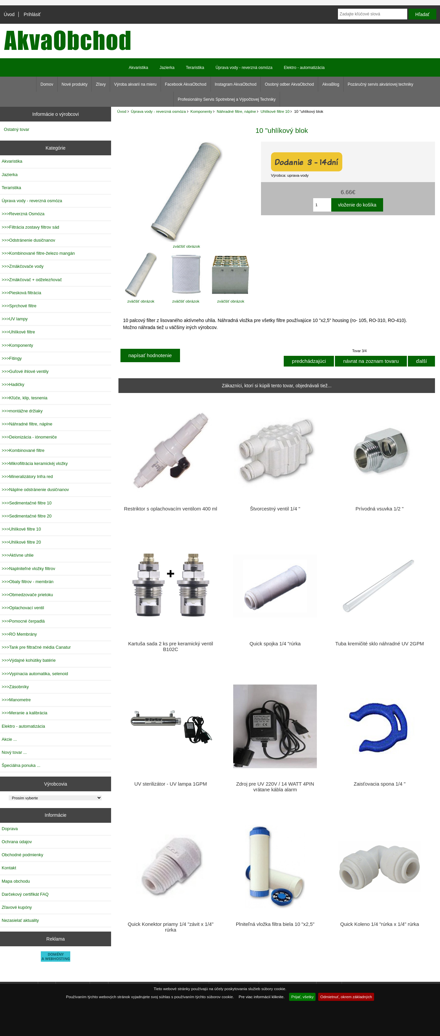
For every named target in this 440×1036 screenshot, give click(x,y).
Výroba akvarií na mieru (135, 84)
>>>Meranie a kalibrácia (24, 712)
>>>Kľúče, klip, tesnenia (25, 397)
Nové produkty (74, 84)
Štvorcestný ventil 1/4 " (275, 508)
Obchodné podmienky (22, 854)
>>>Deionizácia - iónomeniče (29, 437)
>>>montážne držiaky (22, 410)
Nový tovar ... (14, 752)
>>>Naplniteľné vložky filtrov (28, 568)
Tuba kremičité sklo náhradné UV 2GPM (379, 643)
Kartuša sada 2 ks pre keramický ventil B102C (170, 646)
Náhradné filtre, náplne (236, 111)
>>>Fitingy (12, 358)
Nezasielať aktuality (20, 920)
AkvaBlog (330, 84)
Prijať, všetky (302, 996)
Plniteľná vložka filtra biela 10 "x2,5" (275, 924)
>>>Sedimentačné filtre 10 (27, 502)
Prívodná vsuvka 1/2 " (380, 508)
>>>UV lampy (15, 318)
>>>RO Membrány (19, 634)
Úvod (9, 14)
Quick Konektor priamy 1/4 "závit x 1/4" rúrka (170, 927)
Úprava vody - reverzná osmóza (158, 111)
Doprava (10, 828)
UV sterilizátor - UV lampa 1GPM (171, 784)
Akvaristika (138, 67)
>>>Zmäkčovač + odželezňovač (32, 279)
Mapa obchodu (16, 881)
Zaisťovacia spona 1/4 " (380, 784)
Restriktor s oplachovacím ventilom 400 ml (170, 508)
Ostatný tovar (16, 129)
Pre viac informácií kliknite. (261, 996)
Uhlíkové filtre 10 (275, 111)
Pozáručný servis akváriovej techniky (380, 84)
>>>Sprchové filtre (19, 305)
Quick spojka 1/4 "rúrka (275, 643)
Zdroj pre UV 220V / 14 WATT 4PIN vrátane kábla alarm (275, 786)
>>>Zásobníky (15, 686)
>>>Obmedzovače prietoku (27, 594)
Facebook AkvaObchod (185, 84)
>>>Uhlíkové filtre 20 (21, 542)
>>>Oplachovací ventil (23, 607)
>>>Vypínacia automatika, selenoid (35, 673)
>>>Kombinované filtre (23, 450)
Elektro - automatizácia (304, 67)
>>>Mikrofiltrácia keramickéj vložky (35, 463)
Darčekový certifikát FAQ (25, 894)
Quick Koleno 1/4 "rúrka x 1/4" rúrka (379, 924)
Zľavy (101, 84)
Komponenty (201, 111)
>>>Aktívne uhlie (17, 555)
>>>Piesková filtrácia (21, 292)
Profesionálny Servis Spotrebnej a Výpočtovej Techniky (227, 99)
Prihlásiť (32, 14)
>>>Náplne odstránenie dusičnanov (35, 489)
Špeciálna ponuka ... (21, 765)
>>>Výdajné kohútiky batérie (29, 660)
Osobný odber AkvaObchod (289, 84)
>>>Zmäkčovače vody (22, 266)
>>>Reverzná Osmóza (23, 213)
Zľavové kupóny (17, 907)
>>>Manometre (16, 699)
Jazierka (167, 67)
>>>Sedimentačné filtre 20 (27, 516)
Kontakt (9, 867)
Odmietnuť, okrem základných (346, 996)
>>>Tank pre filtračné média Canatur (36, 647)
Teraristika (195, 67)
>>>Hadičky (13, 384)
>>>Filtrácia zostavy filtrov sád (30, 227)
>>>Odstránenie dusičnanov (28, 240)
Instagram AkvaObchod (236, 84)
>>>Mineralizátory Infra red (27, 476)
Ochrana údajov (17, 841)
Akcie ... (9, 739)
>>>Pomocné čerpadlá (23, 621)
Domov (46, 84)
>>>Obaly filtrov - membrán (28, 581)
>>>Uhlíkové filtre (18, 331)
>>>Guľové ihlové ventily (25, 371)
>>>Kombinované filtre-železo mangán (38, 253)
